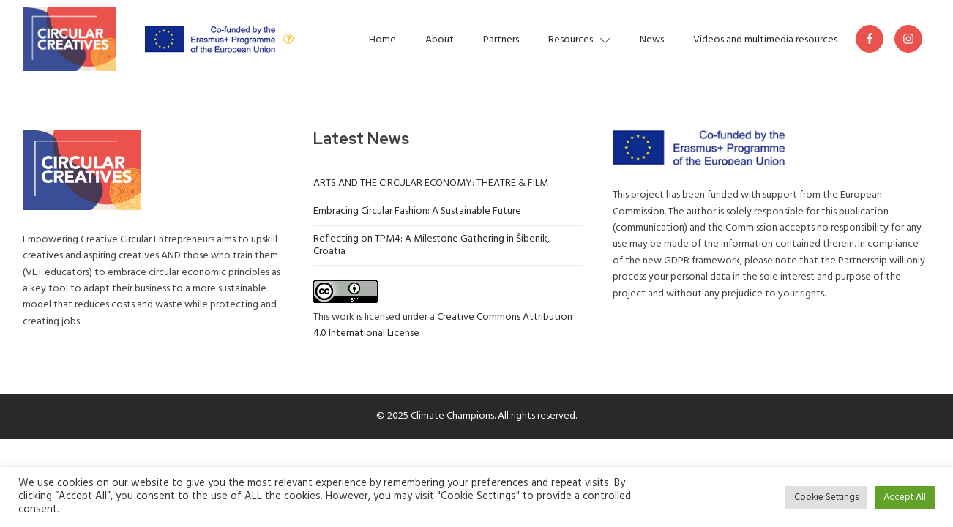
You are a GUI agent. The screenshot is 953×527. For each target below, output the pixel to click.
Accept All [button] (904, 497)
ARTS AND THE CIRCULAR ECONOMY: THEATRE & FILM (430, 183)
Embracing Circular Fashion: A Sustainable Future (417, 211)
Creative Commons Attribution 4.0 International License (442, 325)
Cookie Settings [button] (826, 497)
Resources (579, 39)
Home (382, 39)
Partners (501, 39)
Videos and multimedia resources (765, 39)
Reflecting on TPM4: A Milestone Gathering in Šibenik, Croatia (431, 245)
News (652, 39)
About (439, 39)
